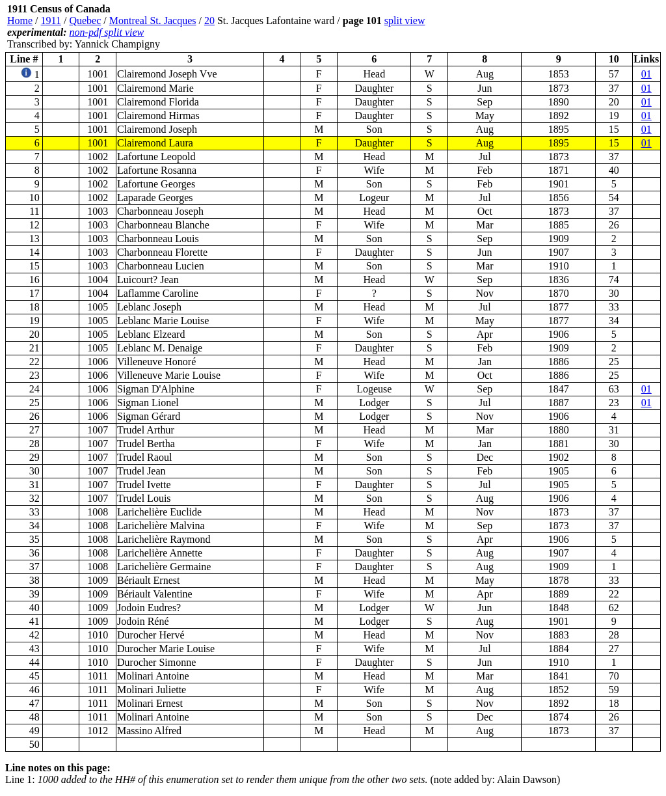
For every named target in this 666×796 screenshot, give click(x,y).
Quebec (85, 20)
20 (209, 20)
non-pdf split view (107, 32)
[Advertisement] (583, 26)
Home (20, 20)
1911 (51, 20)
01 (646, 73)
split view (404, 20)
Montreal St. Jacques (152, 20)
